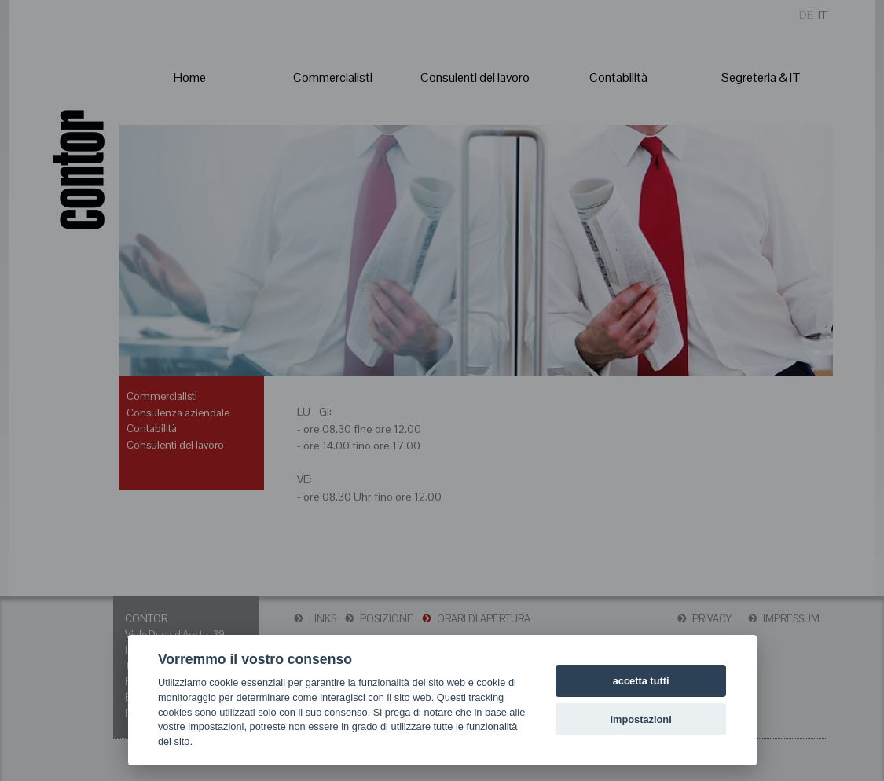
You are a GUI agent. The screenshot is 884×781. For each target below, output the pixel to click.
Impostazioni (641, 719)
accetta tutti (641, 681)
